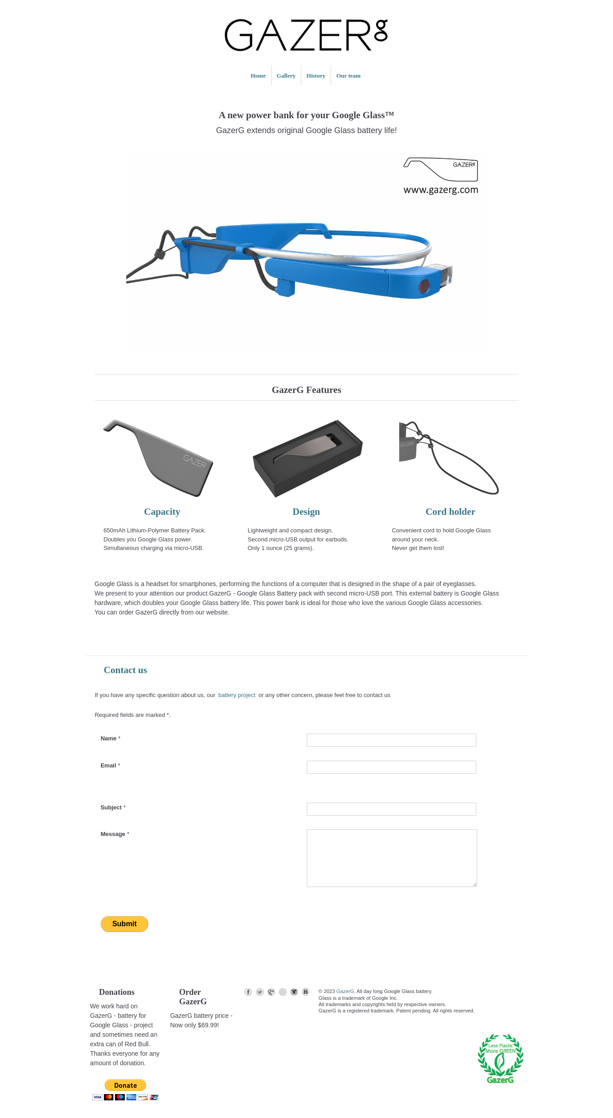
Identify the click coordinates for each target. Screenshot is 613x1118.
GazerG (345, 991)
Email (110, 765)
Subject (113, 807)
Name (110, 738)
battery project (236, 695)
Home (258, 75)
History (316, 75)
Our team (348, 75)
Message (115, 834)
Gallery (286, 75)
